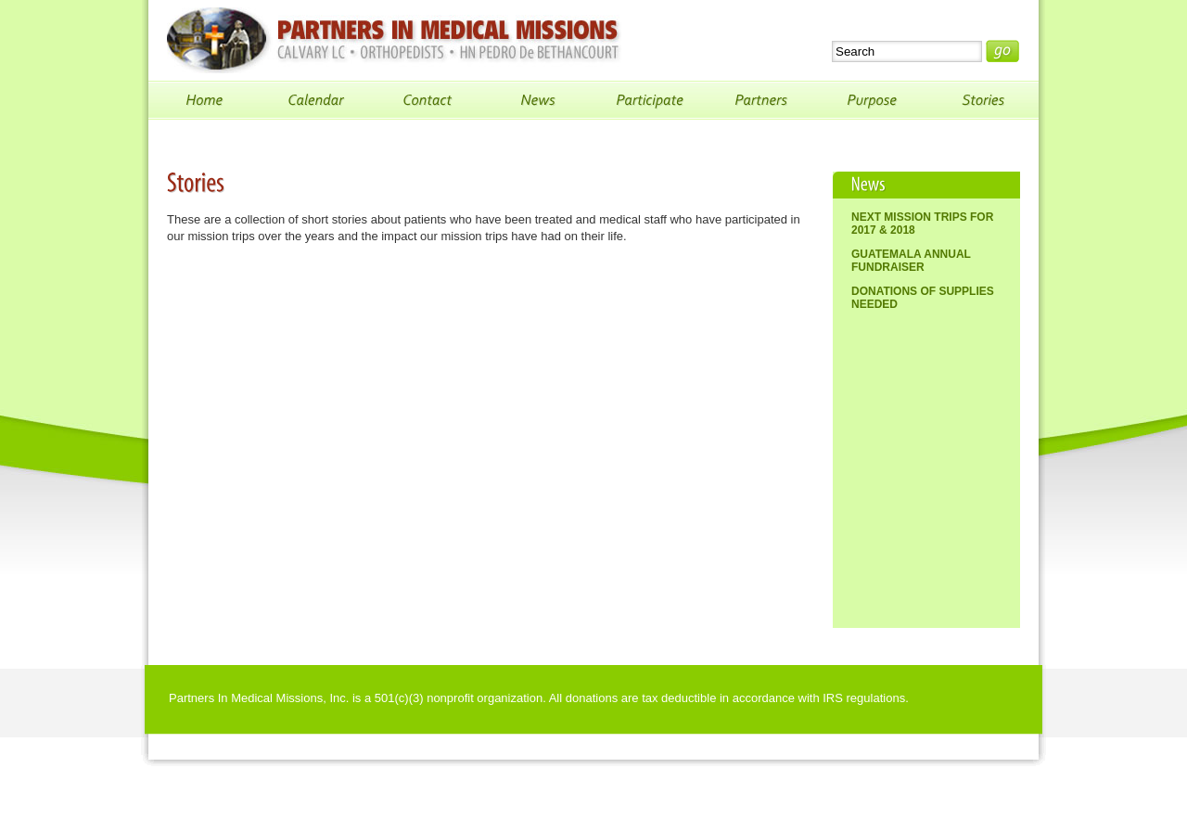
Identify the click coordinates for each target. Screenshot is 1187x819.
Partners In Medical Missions (394, 40)
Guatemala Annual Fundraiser (911, 261)
